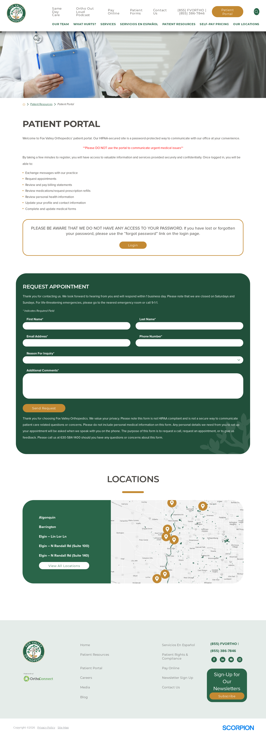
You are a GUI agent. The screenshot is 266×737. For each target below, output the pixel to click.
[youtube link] (231, 659)
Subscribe (227, 696)
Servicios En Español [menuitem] (139, 24)
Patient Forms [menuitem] (136, 12)
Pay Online (170, 668)
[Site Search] (256, 11)
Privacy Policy (46, 727)
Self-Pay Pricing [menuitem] (214, 24)
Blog (84, 697)
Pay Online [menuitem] (113, 12)
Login (133, 245)
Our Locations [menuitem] (246, 24)
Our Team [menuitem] (60, 24)
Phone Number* (150, 336)
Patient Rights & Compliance (175, 656)
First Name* (35, 319)
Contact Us (171, 687)
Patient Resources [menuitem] (179, 24)
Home (85, 645)
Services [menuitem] (108, 24)
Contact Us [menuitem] (160, 12)
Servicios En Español (178, 645)
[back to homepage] (24, 104)
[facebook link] (214, 659)
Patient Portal (227, 12)
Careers (86, 678)
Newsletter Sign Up (177, 678)
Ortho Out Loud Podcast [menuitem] (85, 11)
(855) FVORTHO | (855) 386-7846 (192, 12)
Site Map (63, 727)
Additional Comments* (43, 370)
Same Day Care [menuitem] (57, 11)
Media (85, 687)
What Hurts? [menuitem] (84, 24)
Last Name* (147, 319)
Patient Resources (41, 104)
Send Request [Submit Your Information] (44, 408)
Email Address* (37, 336)
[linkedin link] (222, 659)
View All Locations (64, 566)
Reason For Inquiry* (40, 353)
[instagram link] (240, 659)
